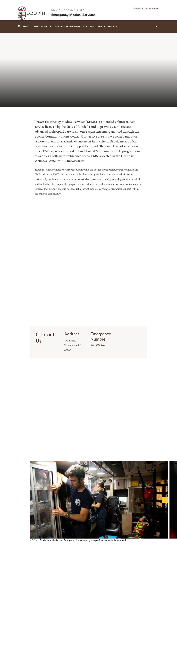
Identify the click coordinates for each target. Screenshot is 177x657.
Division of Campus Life (67, 7)
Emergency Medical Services (73, 12)
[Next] (165, 500)
